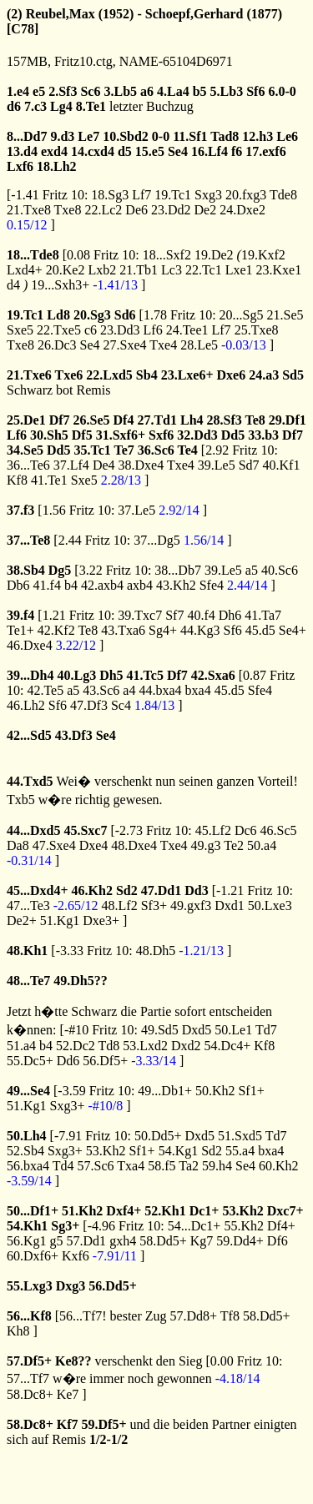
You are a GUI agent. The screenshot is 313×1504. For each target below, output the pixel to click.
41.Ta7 (263, 615)
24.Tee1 (187, 330)
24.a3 (264, 375)
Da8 (18, 845)
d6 (14, 106)
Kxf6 (75, 1256)
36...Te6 (28, 465)
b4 (71, 585)
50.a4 (261, 845)
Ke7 (68, 1394)
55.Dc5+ (30, 1061)
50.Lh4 (27, 1136)
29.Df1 (287, 420)
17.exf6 (265, 151)
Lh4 (192, 420)
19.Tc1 (172, 195)
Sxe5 (20, 330)
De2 (205, 210)
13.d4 (22, 151)
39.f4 (20, 615)
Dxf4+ (123, 1211)
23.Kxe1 (279, 270)
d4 (13, 285)
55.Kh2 (244, 1226)
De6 (136, 210)
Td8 (108, 1046)
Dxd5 (197, 1030)
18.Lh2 (57, 166)
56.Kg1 (27, 1241)
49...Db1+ (165, 1091)
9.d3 (62, 136)
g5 (56, 1241)
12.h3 (257, 136)
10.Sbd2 (126, 136)
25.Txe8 (257, 330)
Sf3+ (154, 905)
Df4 (124, 420)
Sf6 (255, 91)
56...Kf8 (29, 1316)
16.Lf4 (209, 151)
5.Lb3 (227, 91)
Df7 (59, 420)
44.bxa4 (160, 690)
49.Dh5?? (80, 980)
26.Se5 (91, 420)
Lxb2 (102, 270)
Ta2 (189, 1166)
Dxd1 (230, 905)
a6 (147, 91)
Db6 (18, 585)
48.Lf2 (120, 905)
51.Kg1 (60, 920)
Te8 (255, 420)
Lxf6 (20, 166)
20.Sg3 (92, 315)
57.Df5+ (29, 1361)
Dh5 (111, 675)
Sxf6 (161, 435)
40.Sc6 (279, 570)
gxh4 (122, 1241)
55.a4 (240, 1151)
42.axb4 (102, 585)
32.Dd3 (197, 435)
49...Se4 (28, 1091)
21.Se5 (285, 315)
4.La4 (173, 91)
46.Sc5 (278, 830)
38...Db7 (177, 570)
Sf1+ (251, 1091)
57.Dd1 (87, 1241)
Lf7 (141, 195)
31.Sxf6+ (120, 435)
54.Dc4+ (227, 1046)
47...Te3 (28, 905)
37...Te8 (28, 540)
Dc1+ (204, 1211)
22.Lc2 (103, 210)
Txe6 (69, 375)
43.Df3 (74, 735)
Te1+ (20, 630)
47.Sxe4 (54, 845)
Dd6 (68, 1061)
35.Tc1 (91, 450)
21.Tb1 (138, 270)
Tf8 (230, 1316)
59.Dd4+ (240, 1241)
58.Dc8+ (30, 1394)
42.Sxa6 (213, 675)
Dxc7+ (285, 1211)
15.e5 (149, 151)
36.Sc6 (156, 450)
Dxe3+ (101, 920)
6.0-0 (281, 91)
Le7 (88, 136)
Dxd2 (186, 1046)
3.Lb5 (120, 91)
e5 (39, 91)
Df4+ (281, 1226)
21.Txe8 (29, 210)
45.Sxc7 (85, 830)
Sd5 (293, 375)
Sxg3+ (67, 1106)
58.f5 (161, 1166)
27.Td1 (157, 420)
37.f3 (20, 510)
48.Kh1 (27, 950)
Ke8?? (73, 1361)
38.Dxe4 (141, 465)
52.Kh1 (164, 1211)
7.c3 (35, 106)
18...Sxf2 (167, 255)
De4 (104, 465)
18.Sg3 (110, 195)
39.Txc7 (140, 615)
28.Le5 (199, 345)
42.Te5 (45, 690)
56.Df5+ (105, 1061)
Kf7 (67, 1424)
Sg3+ (65, 1226)
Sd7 (249, 465)
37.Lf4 (71, 465)
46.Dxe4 (30, 645)
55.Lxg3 (30, 1286)
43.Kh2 (176, 585)
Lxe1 (239, 270)
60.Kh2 (279, 1166)
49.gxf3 (190, 905)
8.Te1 (91, 106)
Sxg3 (208, 195)
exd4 (54, 151)
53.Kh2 (106, 1151)
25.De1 (26, 420)
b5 (200, 91)
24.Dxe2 (242, 210)
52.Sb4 (25, 1151)
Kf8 (17, 480)
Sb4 (147, 375)
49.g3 (206, 845)
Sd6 (125, 315)
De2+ (22, 920)
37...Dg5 (157, 540)
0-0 (160, 136)
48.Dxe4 (134, 845)
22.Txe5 (59, 330)
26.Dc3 (57, 345)
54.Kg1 (179, 1151)
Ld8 (58, 315)
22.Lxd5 (109, 375)
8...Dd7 (27, 136)
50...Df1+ (32, 1211)
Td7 (266, 1030)
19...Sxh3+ (60, 285)
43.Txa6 (123, 630)
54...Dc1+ (194, 1226)
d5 (125, 151)
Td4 (63, 1166)
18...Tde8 (33, 255)
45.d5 (260, 630)
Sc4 (121, 705)
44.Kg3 (200, 630)
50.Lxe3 (270, 905)
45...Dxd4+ (37, 890)
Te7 (124, 450)
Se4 (178, 151)
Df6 (277, 1241)
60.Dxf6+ (32, 1256)
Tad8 (224, 136)
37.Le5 (136, 510)
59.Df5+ (104, 1424)
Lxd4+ (25, 270)
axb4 (140, 585)
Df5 (82, 435)
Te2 (234, 845)
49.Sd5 (160, 1030)
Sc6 (90, 91)
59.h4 (217, 1166)
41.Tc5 (145, 675)
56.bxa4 (28, 1166)
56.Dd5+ (112, 1286)
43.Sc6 (101, 690)
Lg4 (61, 106)
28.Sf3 (224, 420)
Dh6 (230, 615)
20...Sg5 (242, 315)
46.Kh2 (92, 890)
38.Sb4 (26, 570)
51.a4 (21, 1046)
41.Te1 (49, 480)
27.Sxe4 (125, 345)
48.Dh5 (156, 950)
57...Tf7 (28, 1378)
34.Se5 (25, 450)
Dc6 (246, 830)
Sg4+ (163, 630)
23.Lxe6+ (187, 375)
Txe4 (163, 345)
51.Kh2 (82, 1211)
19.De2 (214, 255)
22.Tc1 (203, 270)
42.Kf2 (56, 630)
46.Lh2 (26, 705)
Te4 (188, 450)
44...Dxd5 (33, 830)
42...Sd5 (29, 735)
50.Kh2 (215, 1091)
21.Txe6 (29, 375)
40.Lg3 (76, 675)
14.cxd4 (92, 151)
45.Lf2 (213, 830)
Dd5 (233, 435)
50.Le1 (233, 1030)
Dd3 (196, 890)
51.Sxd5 (240, 1136)
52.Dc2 (75, 1046)
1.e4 (18, 91)
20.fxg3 (245, 195)
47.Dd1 (161, 890)
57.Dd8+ (194, 1316)
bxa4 (198, 690)
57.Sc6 (96, 1166)
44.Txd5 (30, 781)
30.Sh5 (49, 435)
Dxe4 (94, 845)
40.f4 (201, 615)
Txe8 (68, 210)
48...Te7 (28, 980)
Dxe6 (231, 375)
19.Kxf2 (263, 255)
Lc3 (171, 270)
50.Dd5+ (158, 1136)
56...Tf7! (82, 1316)
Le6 (287, 136)
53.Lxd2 (145, 1046)
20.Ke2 (65, 270)
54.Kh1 (27, 1226)
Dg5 (60, 570)
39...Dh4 (30, 675)
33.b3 (263, 435)
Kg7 (202, 1241)
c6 (90, 330)
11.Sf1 (190, 136)
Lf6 (153, 330)
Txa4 (130, 1166)
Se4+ (292, 630)
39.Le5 (216, 465)
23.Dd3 (120, 330)
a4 (129, 690)
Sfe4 (211, 585)
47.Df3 (89, 705)
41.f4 (47, 585)
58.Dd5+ (163, 1241)
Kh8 (18, 1331)
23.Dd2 (171, 210)
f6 (236, 151)
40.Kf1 (281, 465)
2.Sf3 (62, 91)
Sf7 (174, 615)
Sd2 (127, 890)
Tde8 (283, 195)
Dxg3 (71, 1286)
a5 (251, 570)
